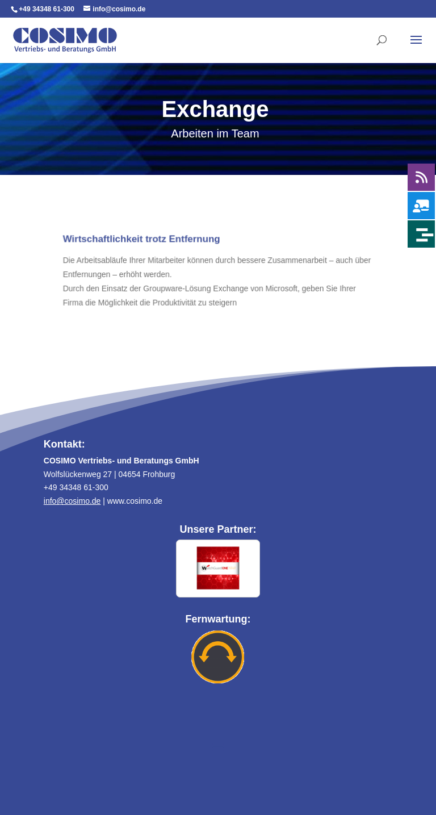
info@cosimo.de (72, 500)
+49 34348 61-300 (46, 9)
